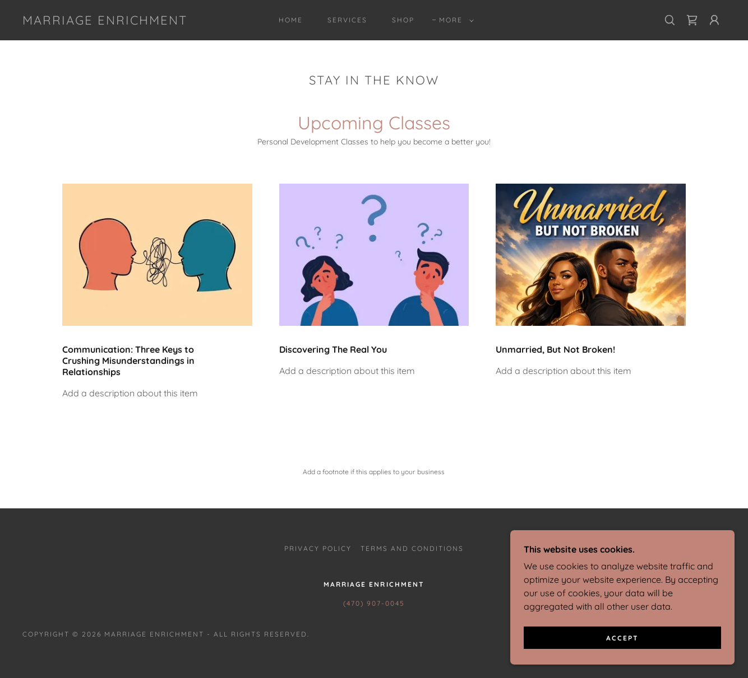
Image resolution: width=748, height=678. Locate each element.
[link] (104, 21)
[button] (454, 20)
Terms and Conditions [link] (412, 548)
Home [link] (291, 20)
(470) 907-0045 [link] (373, 603)
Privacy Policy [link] (318, 548)
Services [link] (347, 20)
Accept (622, 638)
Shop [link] (403, 20)
